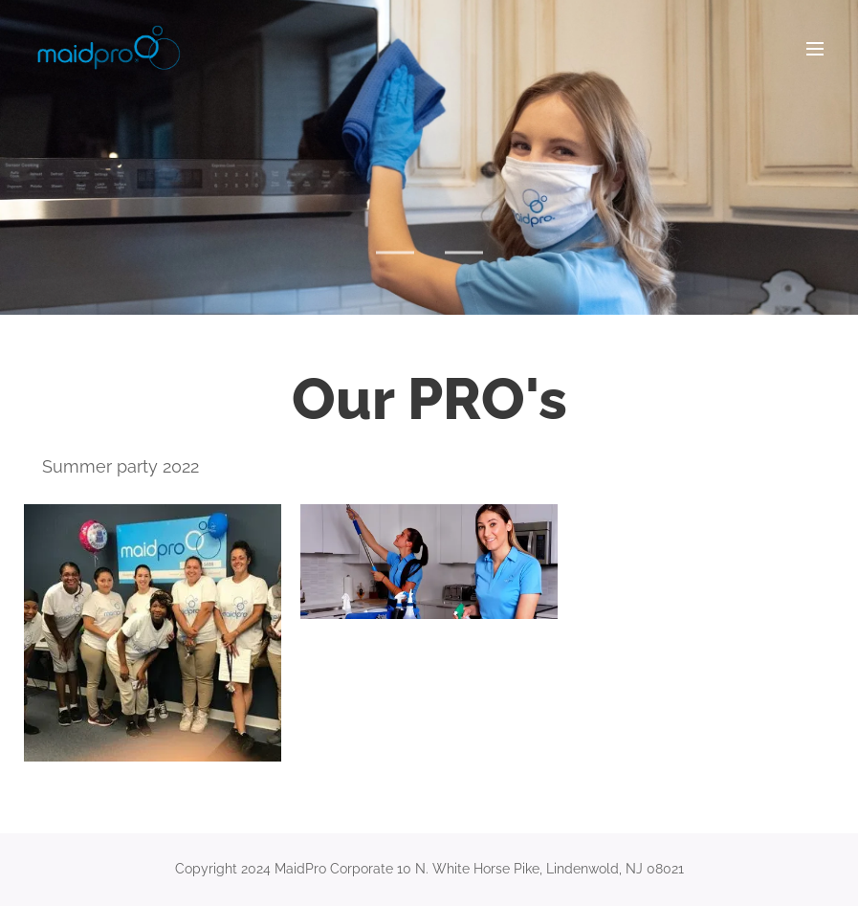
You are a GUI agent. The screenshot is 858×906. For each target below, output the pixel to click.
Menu (815, 49)
